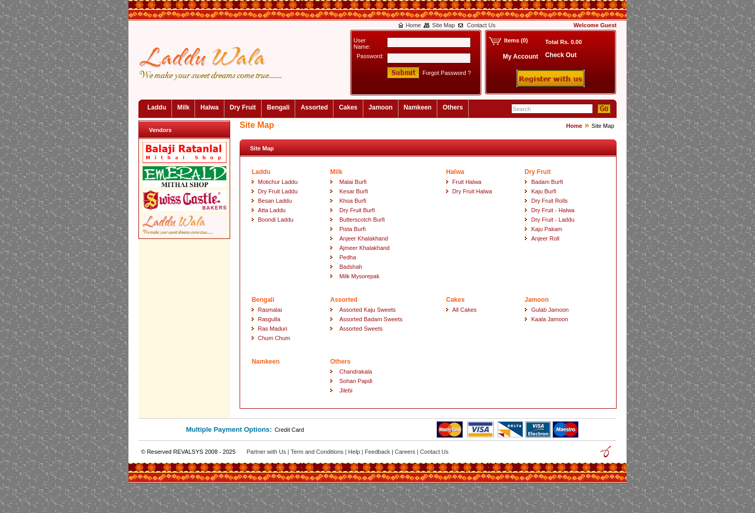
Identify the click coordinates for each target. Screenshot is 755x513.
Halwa (209, 107)
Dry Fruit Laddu (278, 191)
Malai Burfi (352, 182)
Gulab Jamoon (550, 310)
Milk (183, 107)
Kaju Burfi (543, 191)
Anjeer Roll (545, 238)
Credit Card (289, 430)
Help (355, 452)
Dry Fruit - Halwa (553, 210)
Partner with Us (266, 452)
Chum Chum (274, 338)
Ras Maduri (272, 328)
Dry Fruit (243, 107)
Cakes (348, 107)
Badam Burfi (547, 182)
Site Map (443, 25)
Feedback (378, 452)
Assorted (314, 107)
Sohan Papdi (355, 381)
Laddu (156, 107)
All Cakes (464, 310)
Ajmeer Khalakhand (364, 248)
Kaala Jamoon (549, 319)
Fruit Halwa (467, 182)
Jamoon (381, 107)
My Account (520, 56)
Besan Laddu (275, 201)
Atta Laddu (272, 210)
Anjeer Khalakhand (363, 238)
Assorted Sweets (361, 328)
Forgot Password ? (447, 73)
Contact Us (481, 25)
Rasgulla (269, 319)
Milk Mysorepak (359, 276)
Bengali (278, 107)
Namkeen (418, 107)
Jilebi (345, 390)
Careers (406, 452)
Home (413, 25)
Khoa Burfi (352, 201)
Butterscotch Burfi (362, 219)
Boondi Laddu (276, 219)
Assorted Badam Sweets (370, 319)
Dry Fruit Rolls (549, 201)
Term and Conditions (317, 452)
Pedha (347, 257)
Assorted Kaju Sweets (367, 310)
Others (453, 107)
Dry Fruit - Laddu (553, 219)
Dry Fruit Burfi (357, 210)
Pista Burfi (352, 229)
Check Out (561, 55)
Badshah (350, 267)
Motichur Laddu (278, 182)
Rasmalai (270, 310)
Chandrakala (355, 371)
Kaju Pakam (546, 229)
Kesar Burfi (353, 191)
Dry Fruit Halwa (472, 191)
